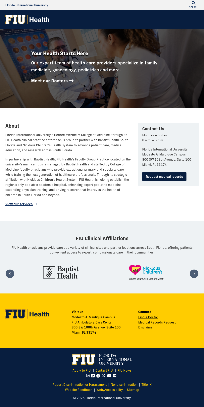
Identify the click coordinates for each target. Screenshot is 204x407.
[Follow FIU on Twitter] (104, 376)
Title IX (146, 385)
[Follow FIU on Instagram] (88, 376)
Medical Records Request (157, 322)
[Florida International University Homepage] (26, 5)
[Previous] (10, 274)
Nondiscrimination (124, 385)
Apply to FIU (82, 370)
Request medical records (164, 177)
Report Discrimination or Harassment (80, 385)
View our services (19, 204)
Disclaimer (146, 327)
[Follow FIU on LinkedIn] (93, 376)
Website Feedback (78, 390)
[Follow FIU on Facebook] (99, 376)
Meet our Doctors (49, 81)
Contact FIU (104, 370)
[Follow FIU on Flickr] (115, 376)
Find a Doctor (148, 317)
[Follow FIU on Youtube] (110, 376)
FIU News (124, 370)
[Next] (194, 274)
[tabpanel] (61, 272)
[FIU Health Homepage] (27, 19)
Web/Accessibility (109, 390)
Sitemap (133, 390)
